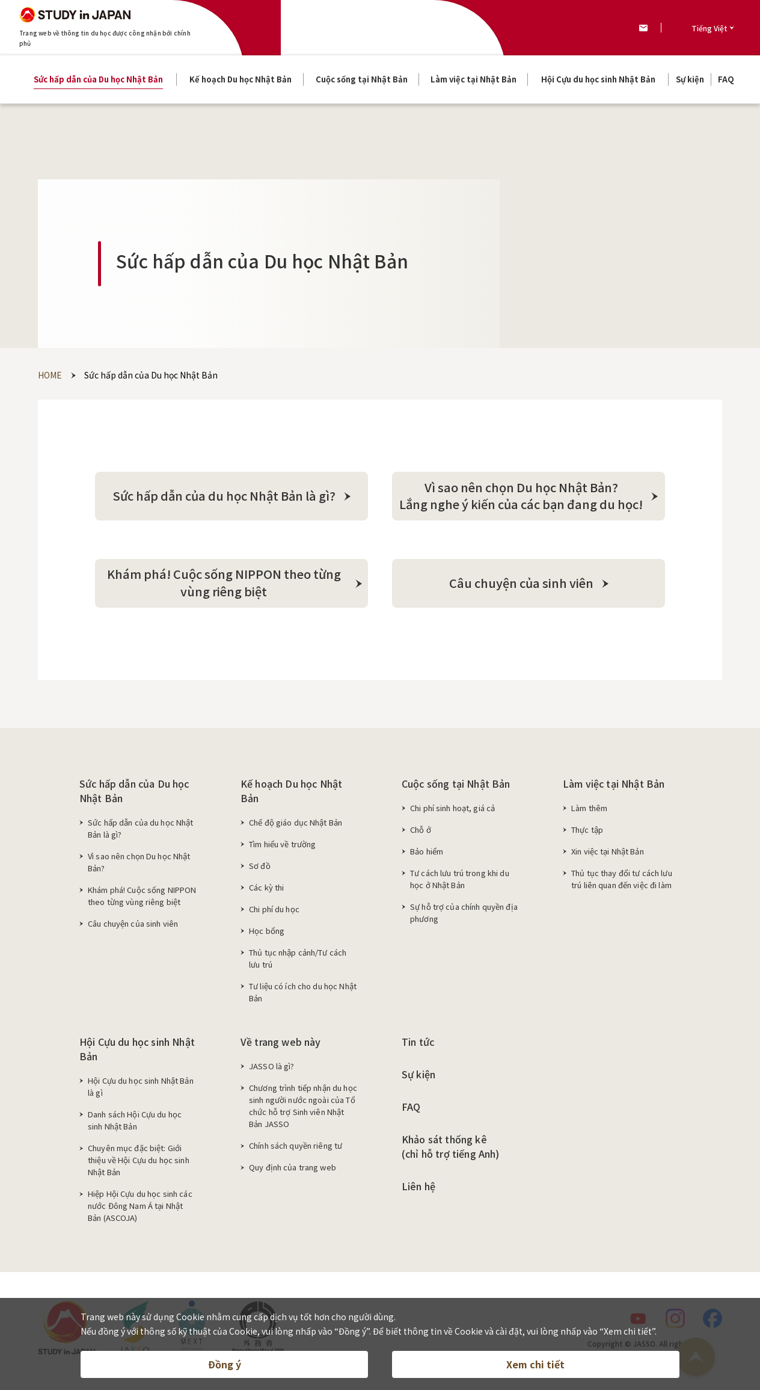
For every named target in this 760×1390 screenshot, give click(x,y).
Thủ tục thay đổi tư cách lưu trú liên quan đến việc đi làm (621, 882)
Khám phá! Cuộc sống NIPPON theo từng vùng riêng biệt (142, 899)
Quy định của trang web (292, 1170)
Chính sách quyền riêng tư (295, 1149)
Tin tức (418, 1045)
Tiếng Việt (709, 28)
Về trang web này (281, 1045)
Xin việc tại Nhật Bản (607, 854)
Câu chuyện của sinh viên (133, 927)
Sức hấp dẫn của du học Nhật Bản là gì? (141, 832)
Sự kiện (418, 1077)
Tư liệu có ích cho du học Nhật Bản (303, 995)
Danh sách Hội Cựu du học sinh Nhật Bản (135, 1123)
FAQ (411, 1110)
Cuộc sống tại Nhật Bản (456, 787)
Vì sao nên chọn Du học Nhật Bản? (139, 865)
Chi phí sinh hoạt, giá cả (452, 811)
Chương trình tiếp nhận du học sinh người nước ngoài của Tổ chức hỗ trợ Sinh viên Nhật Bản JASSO (303, 1109)
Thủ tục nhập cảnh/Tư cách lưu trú (297, 962)
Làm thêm (589, 811)
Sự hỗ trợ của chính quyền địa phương (464, 916)
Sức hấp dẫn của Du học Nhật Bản (134, 794)
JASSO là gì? (272, 1069)
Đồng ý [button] (224, 1363)
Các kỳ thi (266, 891)
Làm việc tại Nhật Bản (613, 787)
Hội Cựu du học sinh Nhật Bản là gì (141, 1090)
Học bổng (266, 934)
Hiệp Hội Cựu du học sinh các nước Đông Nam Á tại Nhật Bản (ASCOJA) (140, 1209)
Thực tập (587, 833)
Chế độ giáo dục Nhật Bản (295, 826)
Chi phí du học (274, 912)
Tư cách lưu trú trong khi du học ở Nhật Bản (459, 882)
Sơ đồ (260, 869)
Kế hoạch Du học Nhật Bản (291, 794)
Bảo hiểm (426, 854)
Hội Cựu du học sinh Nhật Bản (137, 1052)
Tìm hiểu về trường (282, 847)
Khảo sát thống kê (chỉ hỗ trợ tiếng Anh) (451, 1149)
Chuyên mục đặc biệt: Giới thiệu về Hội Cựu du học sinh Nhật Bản (138, 1163)
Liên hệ (418, 1189)
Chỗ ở (420, 833)
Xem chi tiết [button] (535, 1363)
